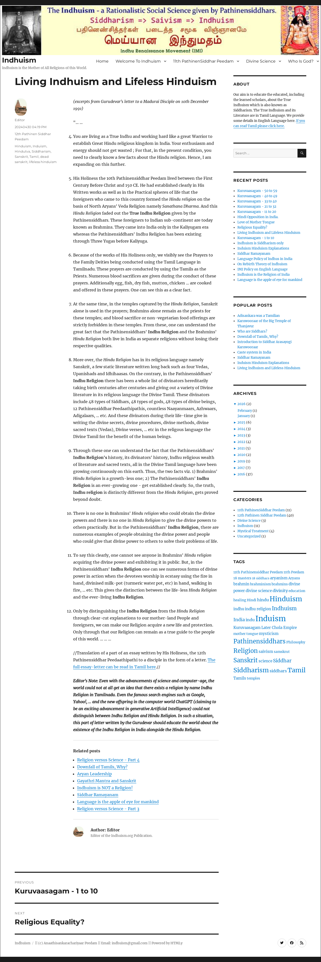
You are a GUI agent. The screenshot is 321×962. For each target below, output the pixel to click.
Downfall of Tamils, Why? (102, 766)
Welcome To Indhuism (138, 61)
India (239, 619)
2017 (241, 468)
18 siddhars (260, 578)
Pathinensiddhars (259, 641)
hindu (263, 599)
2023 (241, 435)
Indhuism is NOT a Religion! (105, 787)
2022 (241, 442)
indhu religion (258, 609)
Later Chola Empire (279, 627)
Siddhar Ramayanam (97, 794)
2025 (241, 422)
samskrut (282, 652)
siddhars (278, 670)
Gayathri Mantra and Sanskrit (106, 780)
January (244, 416)
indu (250, 619)
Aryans (294, 578)
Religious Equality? (252, 227)
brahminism (260, 584)
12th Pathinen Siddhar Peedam (261, 515)
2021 (241, 448)
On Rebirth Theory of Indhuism (262, 264)
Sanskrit (21, 157)
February (245, 411)
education (297, 591)
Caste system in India (254, 352)
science (265, 661)
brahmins (280, 584)
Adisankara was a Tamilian (258, 316)
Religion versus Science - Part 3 (108, 808)
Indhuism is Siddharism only (260, 243)
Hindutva (22, 151)
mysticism (269, 633)
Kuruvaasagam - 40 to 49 (257, 196)
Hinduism (23, 146)
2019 (241, 461)
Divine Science (261, 61)
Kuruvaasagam (247, 627)
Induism (39, 146)
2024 (241, 429)
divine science (259, 590)
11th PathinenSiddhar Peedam (203, 61)
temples (253, 678)
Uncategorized (249, 536)
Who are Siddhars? (252, 331)
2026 (241, 404)
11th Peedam (294, 572)
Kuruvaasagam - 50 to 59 (257, 191)
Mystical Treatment (253, 531)
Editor (20, 120)
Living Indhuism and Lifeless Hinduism (268, 233)
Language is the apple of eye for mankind (118, 801)
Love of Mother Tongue (256, 222)
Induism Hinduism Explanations (263, 248)
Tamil (34, 157)
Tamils (239, 678)
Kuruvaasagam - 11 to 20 (256, 212)
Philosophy (295, 642)
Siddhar (282, 661)
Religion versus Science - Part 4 (108, 759)
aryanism (279, 578)
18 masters (242, 578)
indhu (238, 609)
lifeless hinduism (43, 162)
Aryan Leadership (94, 773)
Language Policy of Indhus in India (264, 259)
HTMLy (176, 943)
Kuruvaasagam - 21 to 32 (256, 206)
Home (102, 61)
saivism (266, 651)
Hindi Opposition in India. (257, 217)
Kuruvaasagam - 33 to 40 (257, 201)
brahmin (241, 584)
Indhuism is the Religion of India (263, 274)
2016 (241, 474)
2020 (241, 455)
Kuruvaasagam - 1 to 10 (255, 238)
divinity (280, 590)
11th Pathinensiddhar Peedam (258, 572)
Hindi (251, 600)
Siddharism (41, 151)
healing (239, 600)
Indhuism (19, 60)
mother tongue (245, 634)
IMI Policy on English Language (262, 269)
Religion (245, 650)
